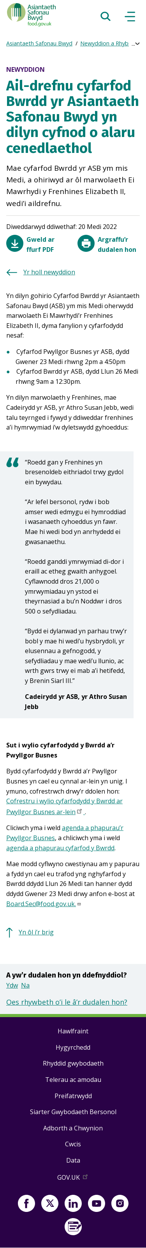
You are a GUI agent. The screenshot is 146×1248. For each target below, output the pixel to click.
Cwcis (73, 1144)
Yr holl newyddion (49, 272)
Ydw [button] (12, 985)
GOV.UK (73, 1179)
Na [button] (25, 985)
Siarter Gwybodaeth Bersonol (73, 1112)
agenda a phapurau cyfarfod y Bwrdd (60, 848)
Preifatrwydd (73, 1096)
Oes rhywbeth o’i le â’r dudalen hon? (66, 1002)
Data (73, 1160)
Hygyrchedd (73, 1047)
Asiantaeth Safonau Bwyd (39, 43)
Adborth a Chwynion (73, 1128)
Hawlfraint (73, 1031)
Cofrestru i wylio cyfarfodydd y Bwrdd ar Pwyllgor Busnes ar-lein (64, 807)
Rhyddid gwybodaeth (73, 1063)
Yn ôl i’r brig (36, 932)
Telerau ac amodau (73, 1079)
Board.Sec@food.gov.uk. (43, 904)
